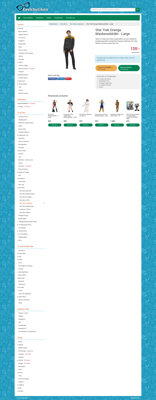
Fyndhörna (39, 18)
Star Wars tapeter (25, 212)
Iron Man (21, 59)
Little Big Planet (23, 272)
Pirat (19, 376)
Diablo (20, 259)
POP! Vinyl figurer (23, 379)
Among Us (21, 250)
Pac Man (21, 287)
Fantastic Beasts (23, 132)
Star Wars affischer (25, 191)
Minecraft (21, 278)
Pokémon (24, 166)
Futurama (21, 138)
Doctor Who (22, 129)
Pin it (68, 79)
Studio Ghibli (22, 218)
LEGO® (24, 360)
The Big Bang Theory (24, 225)
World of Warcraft (23, 300)
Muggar (24, 363)
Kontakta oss (70, 18)
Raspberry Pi (22, 328)
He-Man (20, 154)
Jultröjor (21, 357)
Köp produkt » (129, 68)
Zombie (20, 391)
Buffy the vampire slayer (25, 123)
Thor (19, 87)
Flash (20, 47)
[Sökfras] (113, 9)
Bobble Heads (22, 348)
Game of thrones (23, 141)
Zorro (20, 240)
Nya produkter (28, 18)
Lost (19, 157)
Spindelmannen (23, 75)
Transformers (22, 231)
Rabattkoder (58, 18)
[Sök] (137, 9)
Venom (20, 90)
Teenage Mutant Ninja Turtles (27, 221)
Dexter (20, 126)
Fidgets (20, 316)
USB (19, 388)
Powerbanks (22, 325)
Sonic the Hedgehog (24, 293)
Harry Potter (22, 151)
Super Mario (22, 296)
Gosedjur (24, 354)
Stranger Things (23, 215)
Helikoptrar (21, 319)
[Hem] (19, 17)
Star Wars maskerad (26, 203)
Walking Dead (22, 237)
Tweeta (61, 79)
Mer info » (55, 125)
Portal (20, 290)
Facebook (52, 79)
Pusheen (21, 71)
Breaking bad (22, 120)
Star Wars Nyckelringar (27, 206)
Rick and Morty (23, 169)
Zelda (20, 303)
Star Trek (21, 184)
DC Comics (21, 37)
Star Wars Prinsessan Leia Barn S (85, 115)
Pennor (20, 372)
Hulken (20, 56)
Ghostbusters (22, 144)
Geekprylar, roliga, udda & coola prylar (32, 7)
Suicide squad (22, 78)
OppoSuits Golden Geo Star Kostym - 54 (117, 115)
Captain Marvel (23, 34)
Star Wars (21, 187)
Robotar (20, 382)
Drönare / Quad (23, 313)
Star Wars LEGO (24, 200)
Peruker (24, 106)
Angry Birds (22, 253)
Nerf (19, 322)
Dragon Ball (22, 44)
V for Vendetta (22, 234)
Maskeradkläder (26, 103)
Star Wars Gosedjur (26, 197)
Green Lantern (22, 50)
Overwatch (21, 284)
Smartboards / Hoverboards (27, 331)
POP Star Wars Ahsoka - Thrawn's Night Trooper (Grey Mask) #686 (132, 116)
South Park (21, 181)
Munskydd (21, 366)
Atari (19, 256)
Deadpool (21, 41)
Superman (21, 81)
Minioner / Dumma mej (25, 160)
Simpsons (21, 178)
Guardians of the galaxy (25, 53)
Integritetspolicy (135, 398)
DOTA (20, 263)
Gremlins (21, 147)
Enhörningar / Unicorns (25, 351)
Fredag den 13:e (23, 135)
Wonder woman (23, 93)
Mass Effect (22, 275)
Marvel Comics (26, 68)
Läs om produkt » (106, 68)
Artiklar (48, 18)
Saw (19, 175)
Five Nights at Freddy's (25, 266)
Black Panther (22, 31)
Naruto (20, 163)
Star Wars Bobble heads (27, 194)
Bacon (20, 341)
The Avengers (22, 84)
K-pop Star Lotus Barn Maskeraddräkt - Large (101, 115)
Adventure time (23, 116)
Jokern (20, 62)
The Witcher (22, 228)
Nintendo (21, 281)
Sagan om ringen (23, 172)
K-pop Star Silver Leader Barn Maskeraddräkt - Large (70, 116)
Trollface (21, 385)
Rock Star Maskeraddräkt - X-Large (53, 116)
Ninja (20, 369)
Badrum (20, 345)
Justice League (23, 65)
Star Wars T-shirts (25, 209)
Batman (20, 28)
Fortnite (20, 269)
